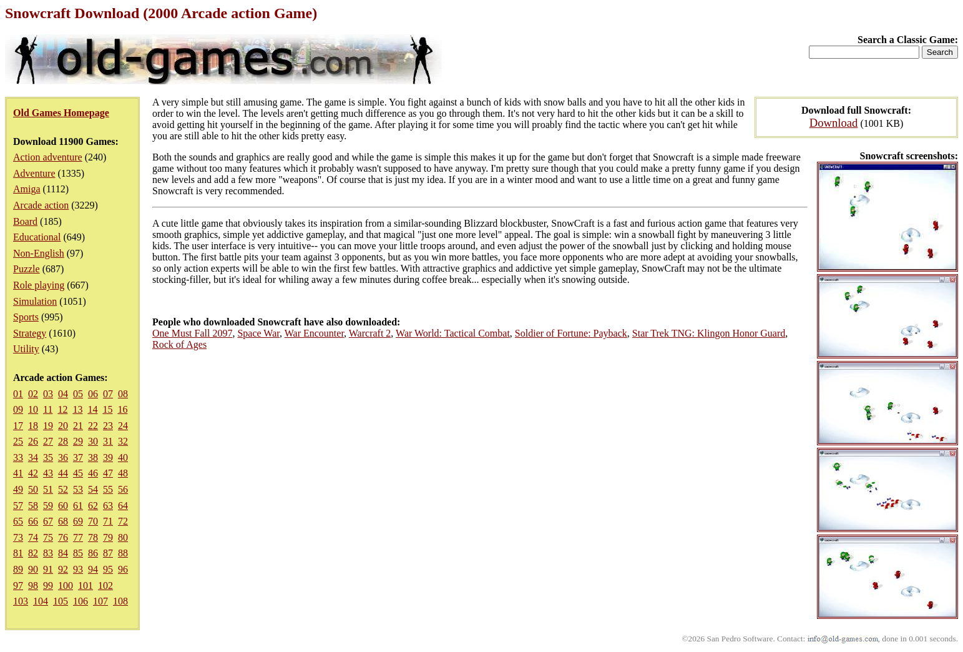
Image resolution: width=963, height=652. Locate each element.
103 (20, 601)
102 (105, 585)
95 (108, 569)
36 (63, 457)
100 (65, 585)
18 (33, 425)
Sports (26, 317)
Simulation (35, 301)
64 (123, 505)
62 (93, 505)
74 (33, 537)
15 (107, 409)
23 (108, 425)
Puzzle (26, 269)
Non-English (38, 253)
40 (123, 457)
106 (80, 601)
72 (123, 521)
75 (48, 537)
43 (48, 473)
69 (78, 521)
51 (48, 489)
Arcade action (41, 205)
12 (62, 409)
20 (63, 425)
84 (63, 553)
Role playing (38, 285)
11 (47, 409)
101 (85, 585)
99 (48, 585)
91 (48, 569)
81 (18, 553)
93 (78, 569)
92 (63, 569)
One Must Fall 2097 (192, 333)
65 (18, 521)
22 (93, 425)
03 (48, 393)
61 (78, 505)
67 (48, 521)
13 (77, 409)
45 (78, 473)
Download (833, 122)
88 (123, 553)
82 (33, 553)
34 (33, 457)
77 (78, 537)
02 (33, 393)
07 (108, 393)
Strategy (29, 333)
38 (93, 457)
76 (63, 537)
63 (108, 505)
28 (63, 441)
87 (108, 553)
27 (48, 441)
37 (78, 457)
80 (123, 537)
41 (18, 473)
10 (33, 409)
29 (78, 441)
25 (18, 441)
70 (93, 521)
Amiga (27, 189)
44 (63, 473)
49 (18, 489)
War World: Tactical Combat (453, 333)
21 (78, 425)
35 (48, 457)
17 (18, 425)
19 (48, 425)
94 (93, 569)
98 (33, 585)
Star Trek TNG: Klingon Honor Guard (708, 333)
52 (63, 489)
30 (93, 441)
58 (33, 505)
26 (33, 441)
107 (100, 601)
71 (108, 521)
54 (93, 489)
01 (18, 393)
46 (93, 473)
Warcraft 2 (370, 333)
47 (108, 473)
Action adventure (47, 157)
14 (92, 409)
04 (63, 393)
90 (33, 569)
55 (108, 489)
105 (60, 601)
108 (120, 601)
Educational (37, 237)
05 (78, 393)
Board (25, 221)
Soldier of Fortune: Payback (571, 333)
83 (48, 553)
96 (123, 569)
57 (18, 505)
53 (78, 489)
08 (123, 393)
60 (63, 505)
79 (108, 537)
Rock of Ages (179, 344)
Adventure (34, 173)
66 (33, 521)
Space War (258, 333)
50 (33, 489)
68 (63, 521)
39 (108, 457)
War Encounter (314, 333)
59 (48, 505)
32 (123, 441)
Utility (26, 348)
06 (93, 393)
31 (108, 441)
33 (18, 457)
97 (18, 585)
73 (18, 537)
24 (123, 425)
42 (33, 473)
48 (123, 473)
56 (123, 489)
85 (78, 553)
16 (122, 409)
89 (18, 569)
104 (40, 601)
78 (93, 537)
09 (18, 409)
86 (93, 553)
